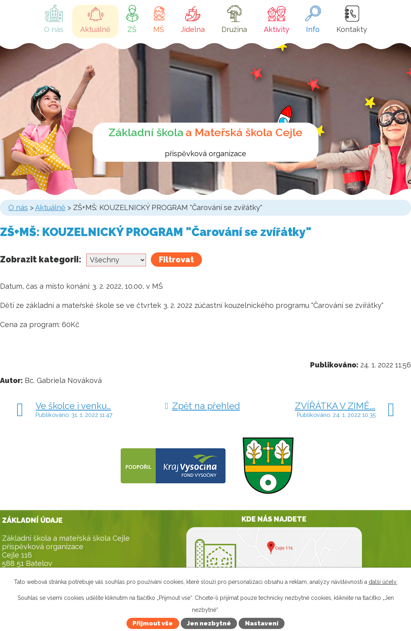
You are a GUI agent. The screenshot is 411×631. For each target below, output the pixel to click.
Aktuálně (95, 29)
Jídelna (193, 29)
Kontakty (351, 29)
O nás (53, 29)
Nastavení (262, 623)
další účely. (383, 582)
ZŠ (131, 29)
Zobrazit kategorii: (40, 259)
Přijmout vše (152, 623)
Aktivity (276, 29)
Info (313, 29)
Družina (234, 29)
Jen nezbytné (209, 623)
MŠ (158, 29)
